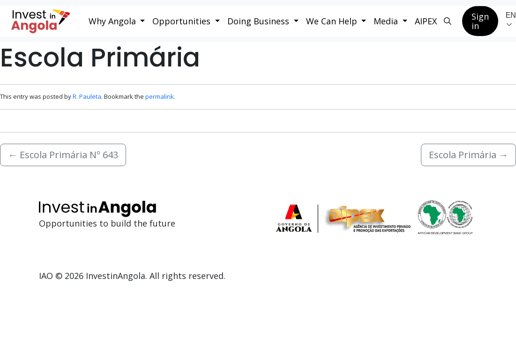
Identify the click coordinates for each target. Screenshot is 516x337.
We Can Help (332, 21)
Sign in (480, 21)
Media (387, 21)
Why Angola (113, 21)
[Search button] (448, 21)
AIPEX (426, 21)
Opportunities (182, 21)
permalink (159, 96)
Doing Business (259, 21)
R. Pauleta (87, 96)
